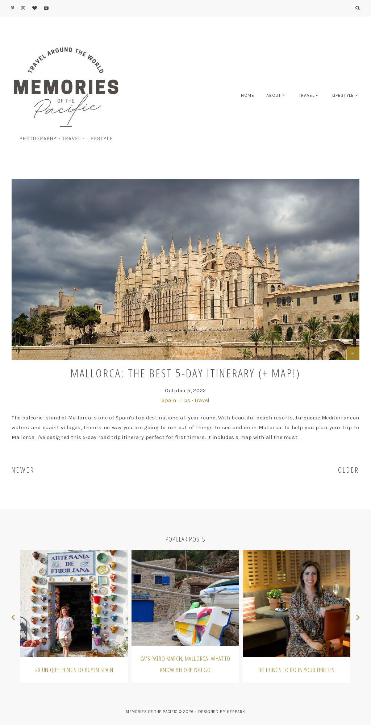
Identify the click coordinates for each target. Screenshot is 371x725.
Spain (169, 400)
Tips (185, 400)
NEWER (23, 470)
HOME (247, 95)
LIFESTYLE (343, 95)
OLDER (349, 470)
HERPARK (236, 711)
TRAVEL (306, 95)
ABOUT (273, 95)
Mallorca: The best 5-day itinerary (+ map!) (186, 373)
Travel (201, 400)
